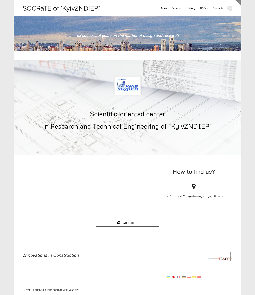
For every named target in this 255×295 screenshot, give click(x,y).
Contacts (218, 8)
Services (176, 8)
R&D (203, 8)
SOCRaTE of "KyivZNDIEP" (61, 8)
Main (164, 8)
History (190, 8)
